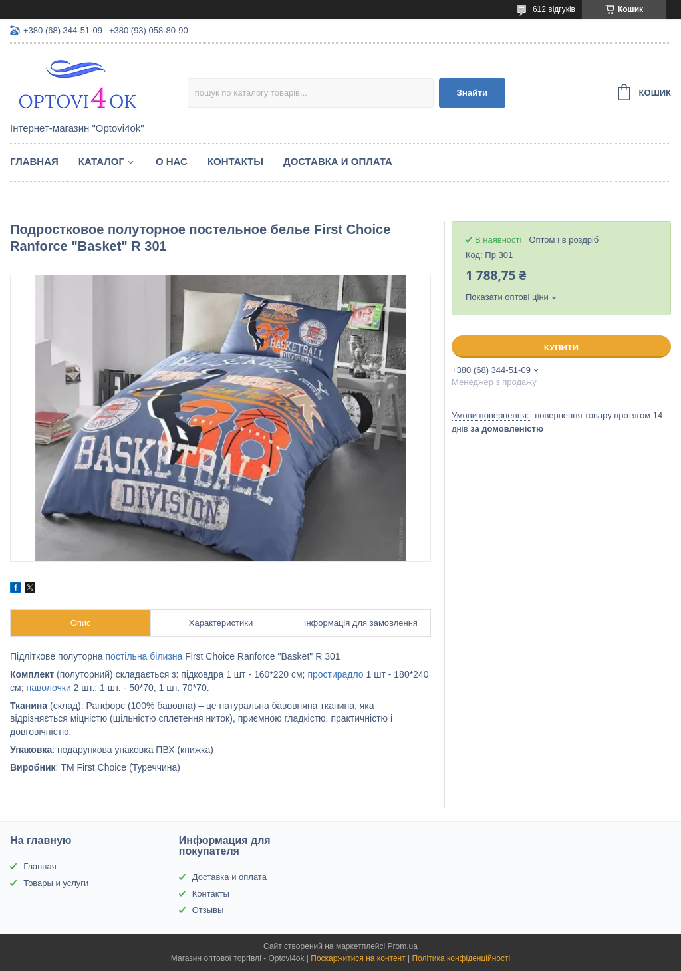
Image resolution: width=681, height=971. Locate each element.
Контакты (235, 161)
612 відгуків (554, 9)
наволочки (48, 687)
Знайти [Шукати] (471, 93)
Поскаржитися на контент (358, 958)
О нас (172, 161)
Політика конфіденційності (461, 958)
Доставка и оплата (337, 161)
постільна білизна (144, 656)
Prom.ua (403, 946)
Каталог (101, 161)
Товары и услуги (55, 883)
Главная (34, 161)
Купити (561, 347)
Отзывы (208, 910)
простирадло (335, 674)
